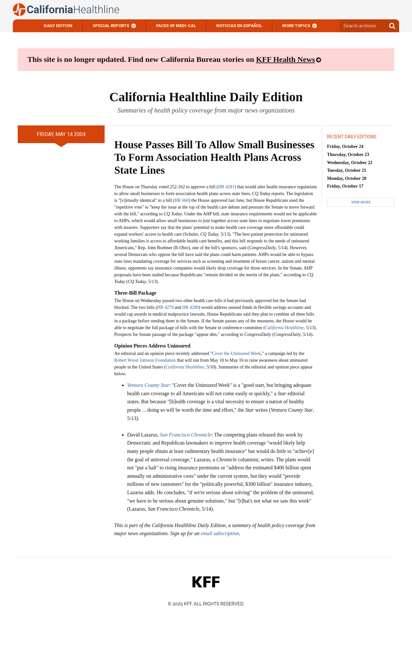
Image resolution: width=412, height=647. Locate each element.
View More (360, 202)
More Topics (296, 25)
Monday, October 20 (346, 178)
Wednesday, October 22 (349, 162)
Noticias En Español (239, 25)
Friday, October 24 (345, 146)
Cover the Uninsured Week (236, 353)
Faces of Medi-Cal (176, 25)
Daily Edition (58, 25)
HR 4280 (190, 307)
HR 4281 (226, 186)
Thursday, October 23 (348, 154)
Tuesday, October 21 (346, 170)
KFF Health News (285, 59)
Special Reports (111, 25)
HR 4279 (165, 307)
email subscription (220, 533)
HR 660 (181, 200)
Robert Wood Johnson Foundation (145, 360)
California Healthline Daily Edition (206, 97)
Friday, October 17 (345, 186)
